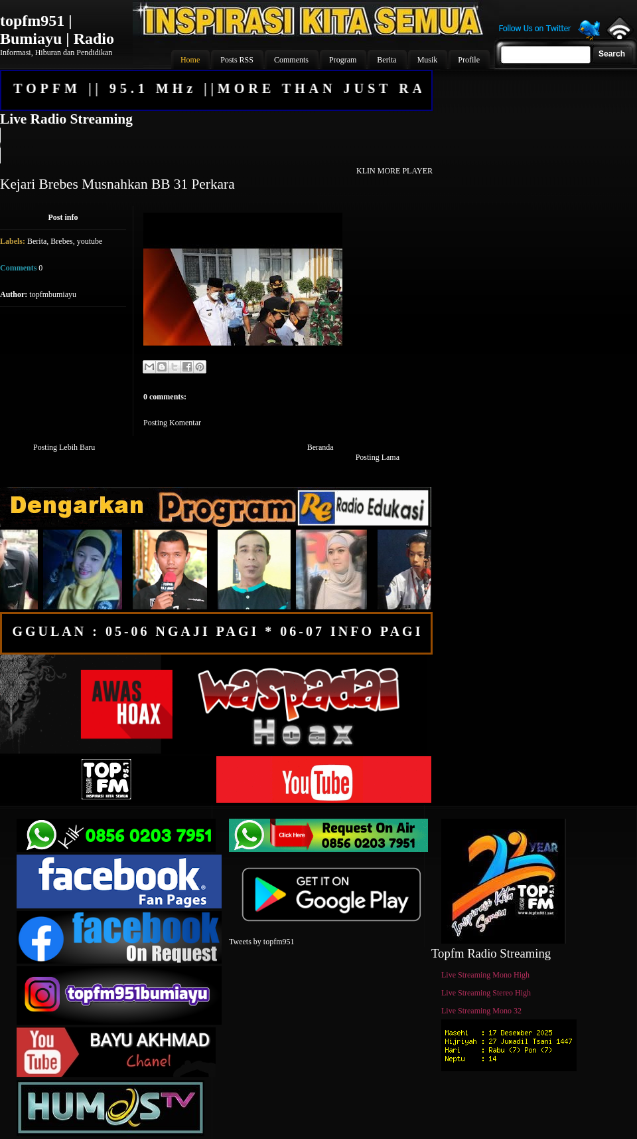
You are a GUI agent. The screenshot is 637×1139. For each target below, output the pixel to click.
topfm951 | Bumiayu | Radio (57, 29)
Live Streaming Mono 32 (481, 1010)
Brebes (61, 241)
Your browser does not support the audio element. (215, 145)
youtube (90, 241)
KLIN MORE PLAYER (394, 170)
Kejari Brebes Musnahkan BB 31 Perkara (117, 184)
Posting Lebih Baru (64, 447)
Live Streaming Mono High (485, 975)
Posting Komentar (172, 422)
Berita (36, 241)
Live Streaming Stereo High (486, 992)
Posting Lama (377, 457)
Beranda (320, 447)
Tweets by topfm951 (261, 941)
